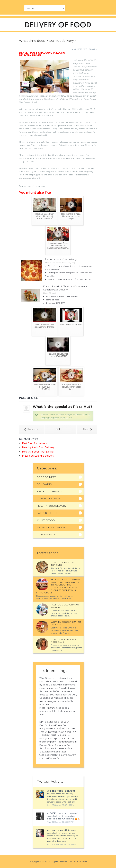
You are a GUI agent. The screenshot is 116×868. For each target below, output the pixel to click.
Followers (44, 484)
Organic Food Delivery (52, 527)
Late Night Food (47, 513)
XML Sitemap (80, 861)
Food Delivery (46, 477)
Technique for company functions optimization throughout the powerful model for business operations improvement (58, 586)
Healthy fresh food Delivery (38, 447)
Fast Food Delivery (49, 491)
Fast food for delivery (34, 443)
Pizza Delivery (46, 534)
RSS (71, 861)
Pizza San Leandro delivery (38, 455)
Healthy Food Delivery (51, 505)
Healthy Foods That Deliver (38, 451)
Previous (31, 429)
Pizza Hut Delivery (48, 498)
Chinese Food (46, 520)
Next (87, 429)
